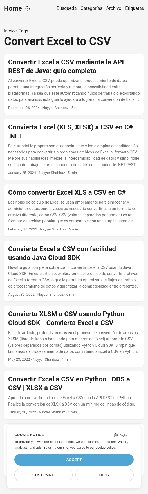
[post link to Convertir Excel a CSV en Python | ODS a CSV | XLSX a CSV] (74, 395)
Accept (74, 460)
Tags (23, 31)
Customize (43, 475)
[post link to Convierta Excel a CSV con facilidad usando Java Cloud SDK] (74, 271)
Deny (104, 475)
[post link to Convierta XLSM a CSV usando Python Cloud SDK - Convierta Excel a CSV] (74, 336)
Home (13, 8)
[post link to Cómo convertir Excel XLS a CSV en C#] (74, 210)
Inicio (9, 31)
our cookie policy (102, 447)
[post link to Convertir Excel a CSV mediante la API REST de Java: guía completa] (74, 84)
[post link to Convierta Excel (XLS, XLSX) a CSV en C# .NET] (74, 149)
